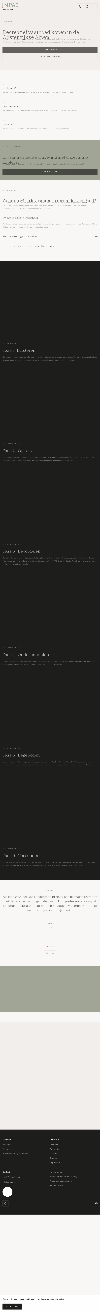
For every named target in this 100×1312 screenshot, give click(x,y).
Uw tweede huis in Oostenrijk (20, 364)
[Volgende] (53, 1100)
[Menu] (95, 6)
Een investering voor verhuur (20, 383)
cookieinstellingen (38, 1299)
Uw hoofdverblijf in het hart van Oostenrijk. (28, 393)
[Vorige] (47, 1100)
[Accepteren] (12, 1307)
